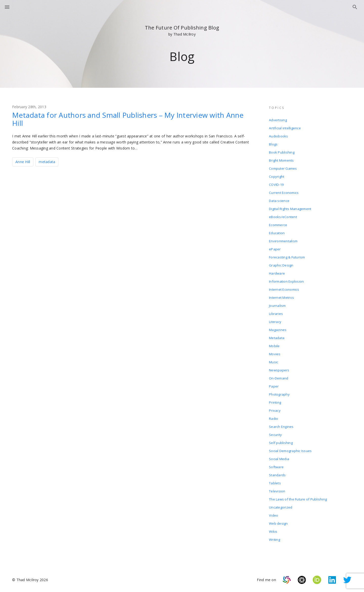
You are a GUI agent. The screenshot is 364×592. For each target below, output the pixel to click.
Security (275, 434)
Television (277, 491)
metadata (47, 161)
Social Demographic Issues (290, 451)
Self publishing (281, 442)
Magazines (277, 330)
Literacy (275, 321)
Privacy (275, 410)
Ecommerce (278, 225)
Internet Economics (284, 289)
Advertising (278, 120)
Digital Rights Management (290, 208)
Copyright (276, 176)
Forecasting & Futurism (287, 257)
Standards (277, 475)
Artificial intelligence (285, 128)
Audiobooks (278, 136)
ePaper (275, 249)
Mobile (274, 346)
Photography (279, 394)
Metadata (276, 338)
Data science (279, 200)
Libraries (276, 313)
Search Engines (281, 426)
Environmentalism (283, 241)
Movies (275, 354)
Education (277, 233)
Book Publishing (281, 152)
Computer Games (283, 168)
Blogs (273, 144)
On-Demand (278, 378)
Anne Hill (22, 161)
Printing (275, 402)
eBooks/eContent (283, 217)
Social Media (279, 459)
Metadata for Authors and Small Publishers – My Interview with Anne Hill (128, 119)
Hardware (277, 273)
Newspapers (279, 370)
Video (273, 515)
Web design (278, 523)
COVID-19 (276, 184)
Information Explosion (286, 281)
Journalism (277, 305)
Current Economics (284, 192)
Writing (274, 539)
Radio (273, 418)
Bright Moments (281, 160)
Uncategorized (280, 507)
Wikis (273, 531)
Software (276, 467)
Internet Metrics (281, 297)
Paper (274, 386)
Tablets (275, 483)
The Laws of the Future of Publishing (298, 499)
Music (273, 362)
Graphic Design (281, 265)
